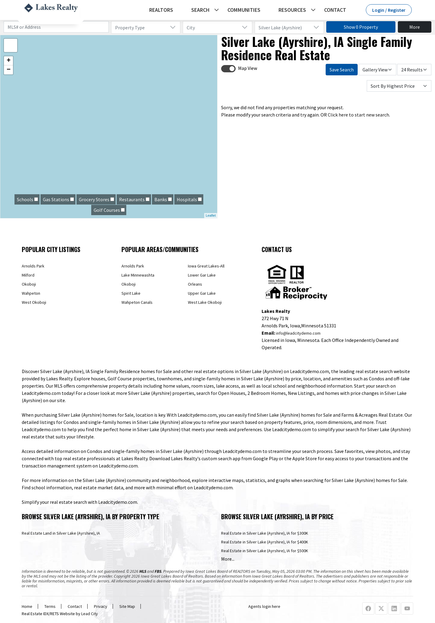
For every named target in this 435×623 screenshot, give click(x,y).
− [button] (9, 69)
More (414, 27)
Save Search (342, 70)
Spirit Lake (130, 293)
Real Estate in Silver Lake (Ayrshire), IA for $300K (264, 533)
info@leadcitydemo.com (298, 333)
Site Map (127, 606)
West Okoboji (34, 302)
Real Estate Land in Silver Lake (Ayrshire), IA (61, 533)
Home (27, 606)
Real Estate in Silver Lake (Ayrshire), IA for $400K (264, 542)
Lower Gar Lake (202, 275)
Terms (50, 606)
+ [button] (9, 60)
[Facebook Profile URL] (368, 609)
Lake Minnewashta (137, 275)
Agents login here (264, 606)
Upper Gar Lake (202, 293)
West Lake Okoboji (205, 302)
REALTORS (161, 10)
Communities (243, 10)
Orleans (195, 284)
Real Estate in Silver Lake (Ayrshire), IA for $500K (264, 550)
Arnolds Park (33, 266)
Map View (247, 68)
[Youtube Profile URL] (407, 609)
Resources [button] (292, 10)
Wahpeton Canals (137, 302)
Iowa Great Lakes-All (206, 266)
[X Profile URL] (381, 609)
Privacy (100, 606)
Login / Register (388, 10)
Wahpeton (31, 293)
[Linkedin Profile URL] (394, 609)
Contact (335, 10)
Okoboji (29, 284)
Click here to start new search (358, 115)
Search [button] (200, 10)
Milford (28, 275)
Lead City (89, 613)
